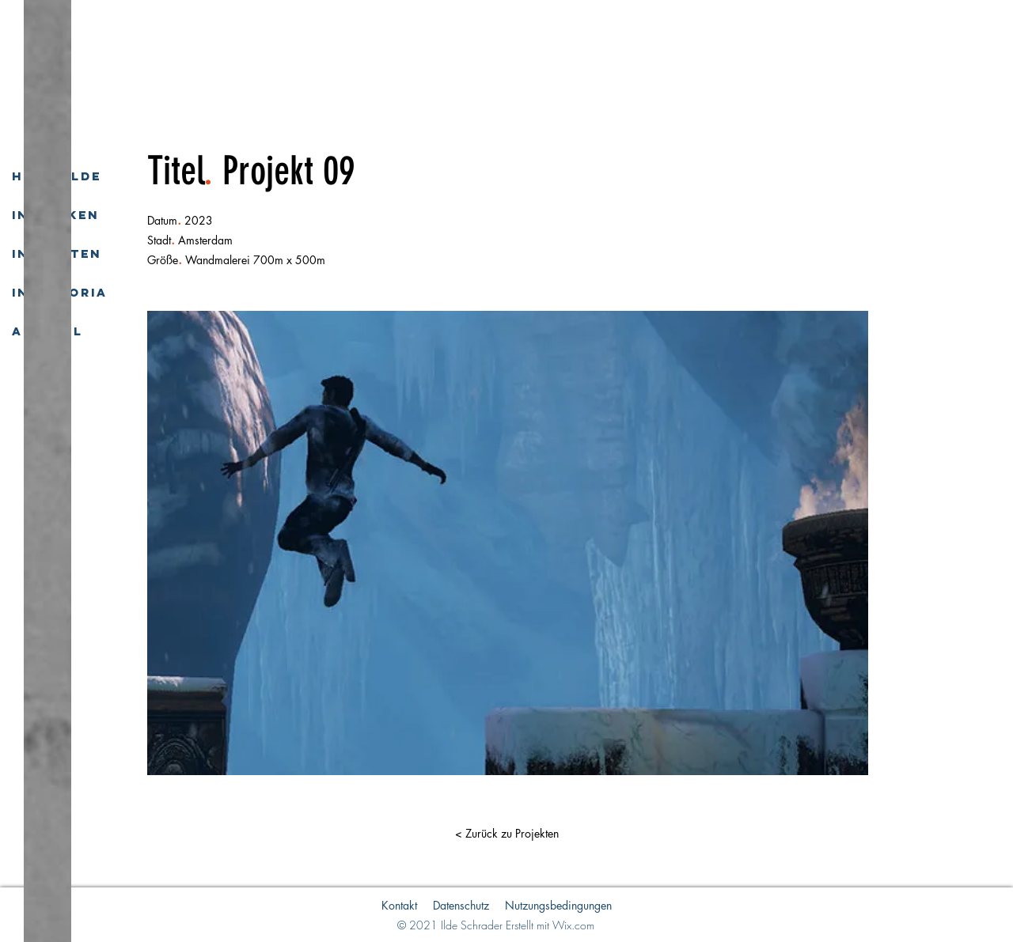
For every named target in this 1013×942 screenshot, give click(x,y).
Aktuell (47, 331)
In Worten (56, 253)
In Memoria (60, 292)
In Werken (55, 214)
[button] (506, 833)
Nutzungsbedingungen (558, 905)
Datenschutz (461, 905)
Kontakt (399, 905)
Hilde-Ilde (56, 175)
